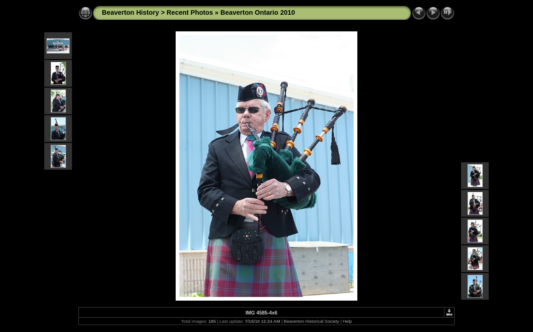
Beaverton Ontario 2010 (257, 12)
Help (347, 321)
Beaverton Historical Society (311, 321)
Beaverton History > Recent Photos (157, 12)
